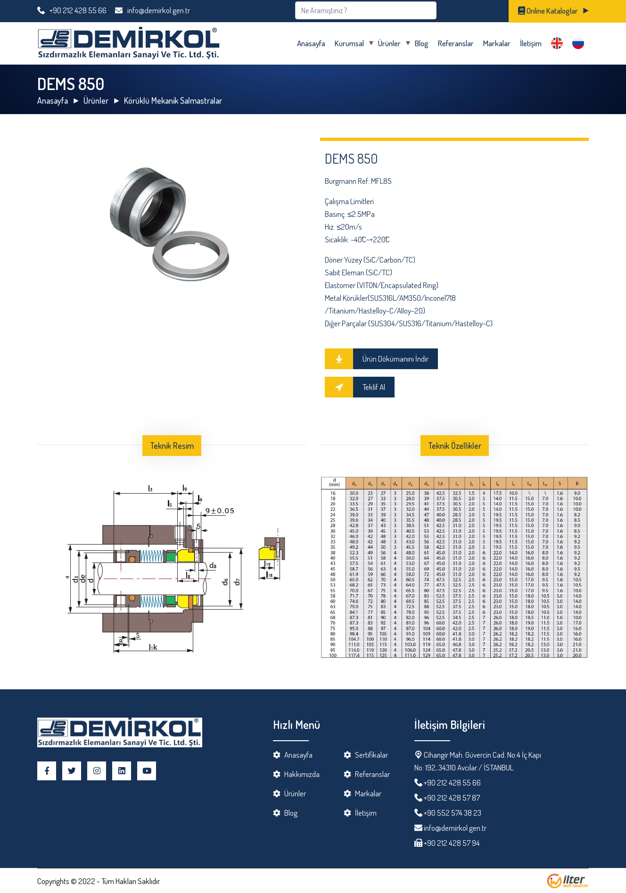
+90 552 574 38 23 (452, 813)
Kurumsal (349, 43)
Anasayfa (311, 43)
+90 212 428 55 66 (72, 10)
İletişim (531, 43)
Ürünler (389, 43)
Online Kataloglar (548, 11)
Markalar (497, 43)
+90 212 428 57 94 (451, 843)
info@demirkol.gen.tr (152, 10)
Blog (421, 43)
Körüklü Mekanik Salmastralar (173, 100)
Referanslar (456, 43)
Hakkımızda (302, 774)
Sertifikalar (371, 755)
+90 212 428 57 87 (452, 797)
